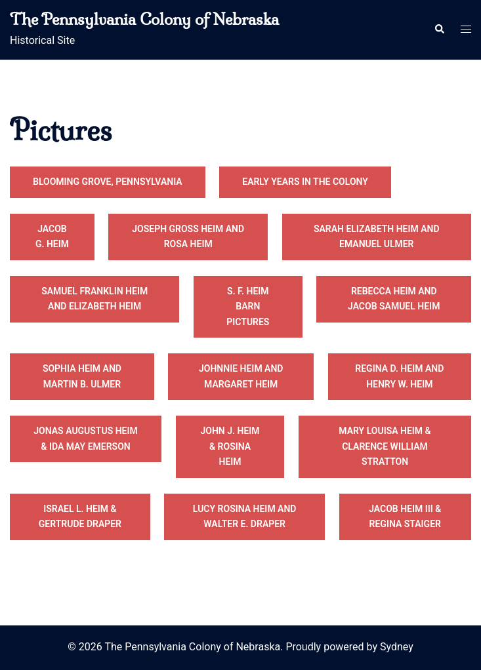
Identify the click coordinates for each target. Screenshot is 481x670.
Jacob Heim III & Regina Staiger (405, 516)
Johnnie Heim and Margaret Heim (241, 376)
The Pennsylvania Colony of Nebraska (144, 19)
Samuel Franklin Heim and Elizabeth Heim (94, 299)
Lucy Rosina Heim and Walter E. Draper (245, 516)
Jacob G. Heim (52, 237)
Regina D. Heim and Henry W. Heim (399, 376)
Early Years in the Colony (305, 181)
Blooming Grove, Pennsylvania (107, 181)
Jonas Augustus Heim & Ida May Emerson (85, 438)
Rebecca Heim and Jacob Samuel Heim (394, 299)
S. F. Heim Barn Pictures (247, 306)
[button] (439, 29)
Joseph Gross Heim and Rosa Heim (188, 237)
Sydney (396, 646)
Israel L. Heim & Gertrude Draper (80, 516)
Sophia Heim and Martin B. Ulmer (82, 376)
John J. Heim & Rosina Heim (230, 446)
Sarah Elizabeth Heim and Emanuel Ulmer (377, 237)
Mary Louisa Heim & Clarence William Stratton (384, 446)
